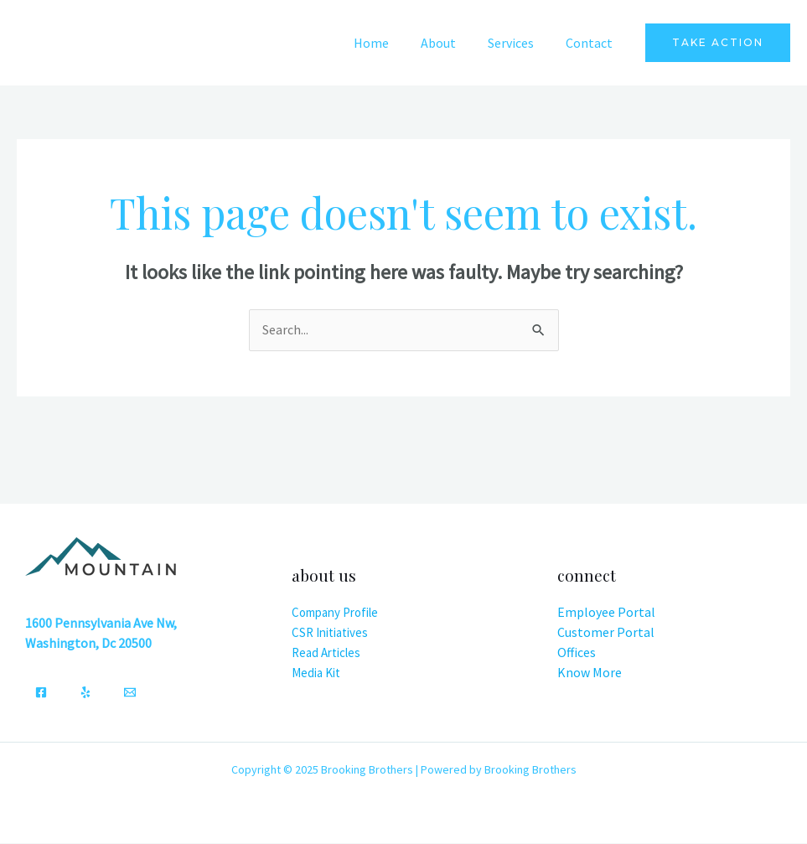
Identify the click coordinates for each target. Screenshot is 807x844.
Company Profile (335, 612)
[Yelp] (85, 693)
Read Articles (326, 652)
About (450, 42)
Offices (576, 653)
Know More (589, 673)
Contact (591, 42)
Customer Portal (605, 632)
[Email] (130, 693)
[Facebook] (41, 693)
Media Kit (316, 673)
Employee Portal (606, 612)
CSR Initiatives (330, 632)
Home (388, 42)
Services (518, 42)
